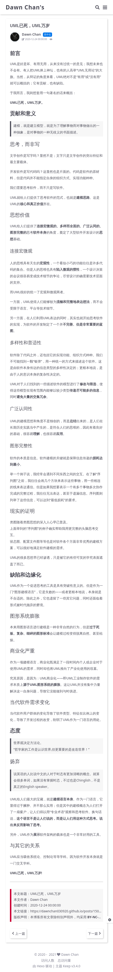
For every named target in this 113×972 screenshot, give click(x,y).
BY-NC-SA (94, 917)
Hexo (41, 966)
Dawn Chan (70, 954)
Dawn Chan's (25, 7)
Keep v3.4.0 (71, 966)
